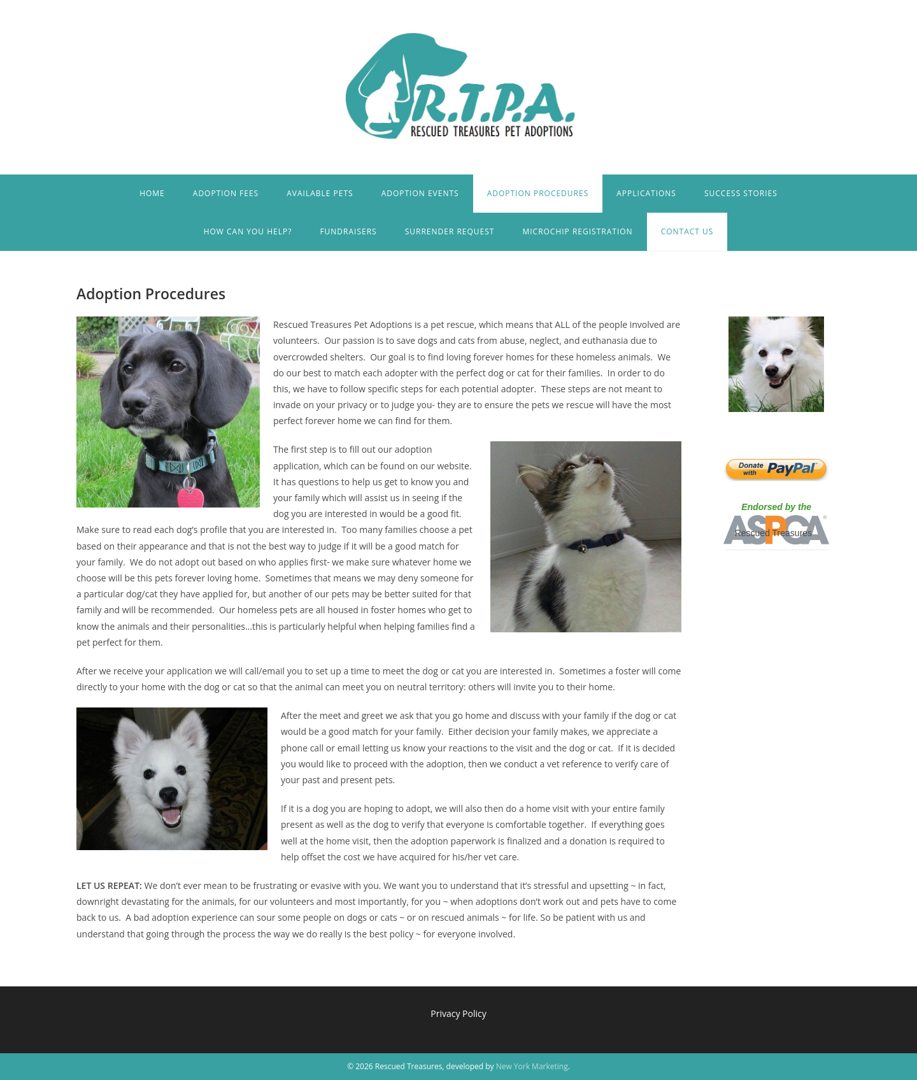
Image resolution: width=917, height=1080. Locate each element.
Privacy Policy (458, 1013)
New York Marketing (532, 1066)
